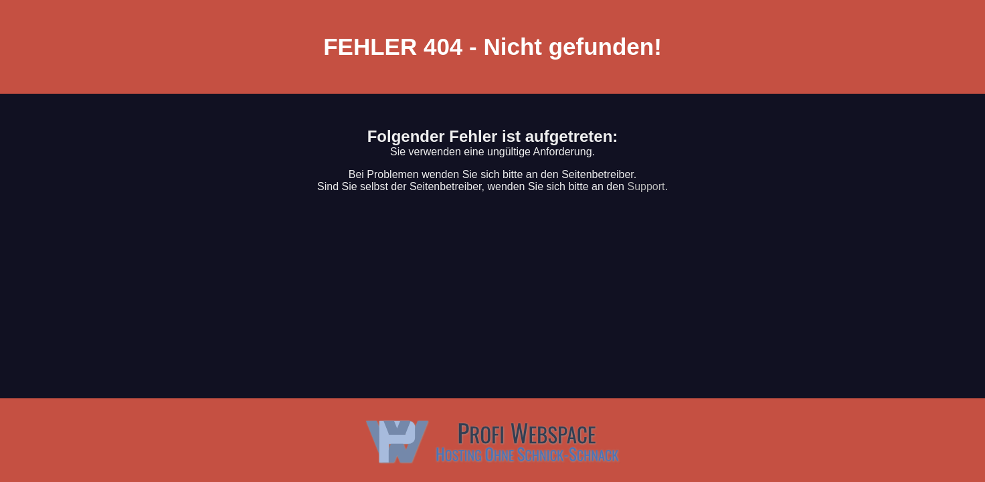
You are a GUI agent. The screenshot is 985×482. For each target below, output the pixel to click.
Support (645, 186)
